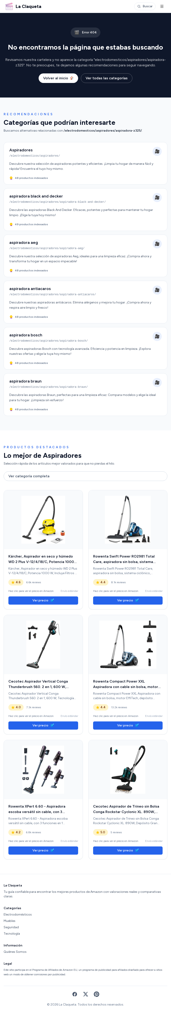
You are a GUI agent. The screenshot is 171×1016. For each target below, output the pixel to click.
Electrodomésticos (18, 914)
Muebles (9, 921)
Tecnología (12, 934)
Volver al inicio (58, 78)
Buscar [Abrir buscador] (145, 6)
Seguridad (11, 927)
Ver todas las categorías (107, 78)
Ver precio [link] (43, 600)
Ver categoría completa (29, 476)
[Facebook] (74, 994)
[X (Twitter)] (85, 994)
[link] (43, 519)
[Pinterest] (96, 994)
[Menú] (162, 6)
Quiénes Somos (15, 952)
